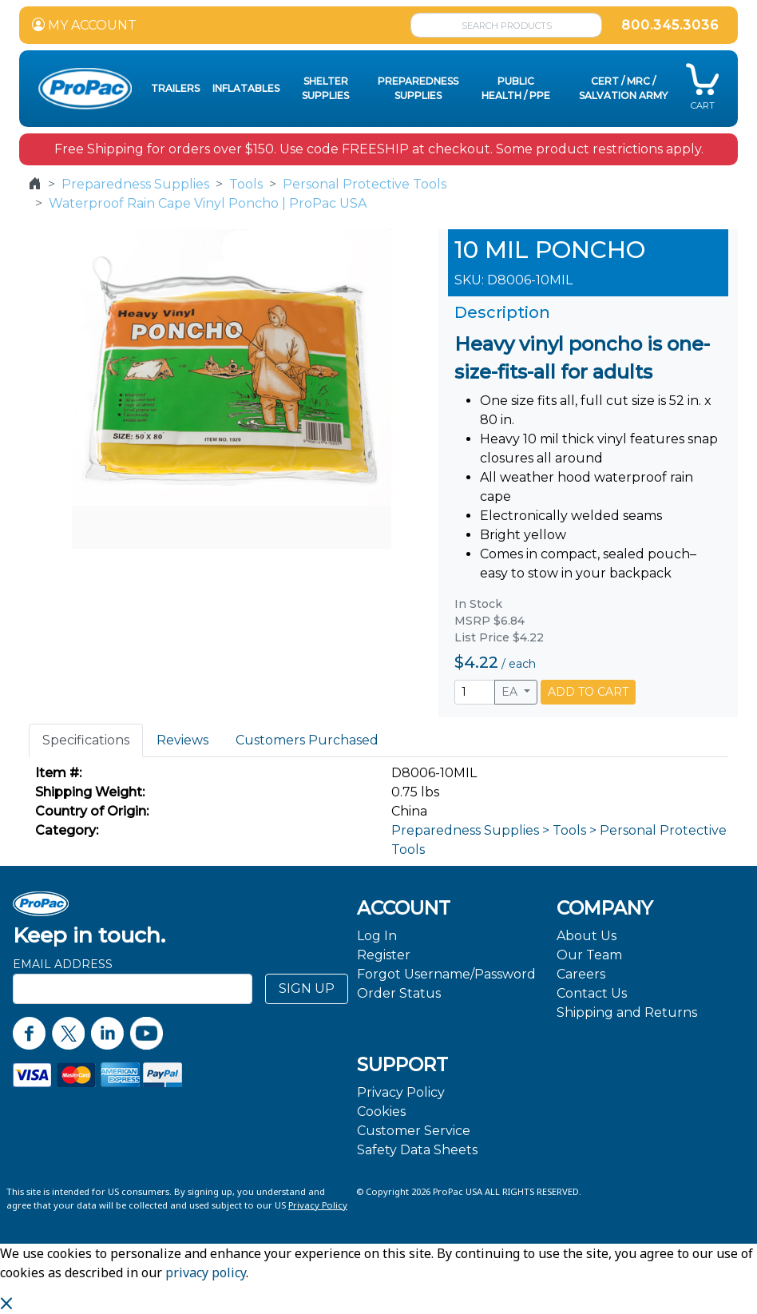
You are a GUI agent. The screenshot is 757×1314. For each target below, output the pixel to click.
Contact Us (592, 993)
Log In (377, 935)
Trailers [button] (175, 88)
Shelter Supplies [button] (325, 88)
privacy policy (205, 1272)
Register (383, 955)
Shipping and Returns (627, 1012)
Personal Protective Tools (364, 184)
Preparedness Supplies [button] (418, 88)
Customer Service (413, 1130)
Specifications (85, 740)
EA (511, 692)
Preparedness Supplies (135, 184)
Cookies (381, 1111)
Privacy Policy (401, 1092)
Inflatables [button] (245, 88)
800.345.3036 (670, 25)
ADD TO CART (588, 692)
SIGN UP (307, 988)
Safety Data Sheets (417, 1149)
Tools (246, 184)
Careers (581, 974)
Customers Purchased (307, 740)
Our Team (589, 955)
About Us (586, 935)
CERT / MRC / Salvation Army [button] (623, 88)
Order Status (399, 993)
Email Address (63, 964)
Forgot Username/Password (446, 974)
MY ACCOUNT (84, 25)
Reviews (182, 740)
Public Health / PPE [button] (516, 88)
